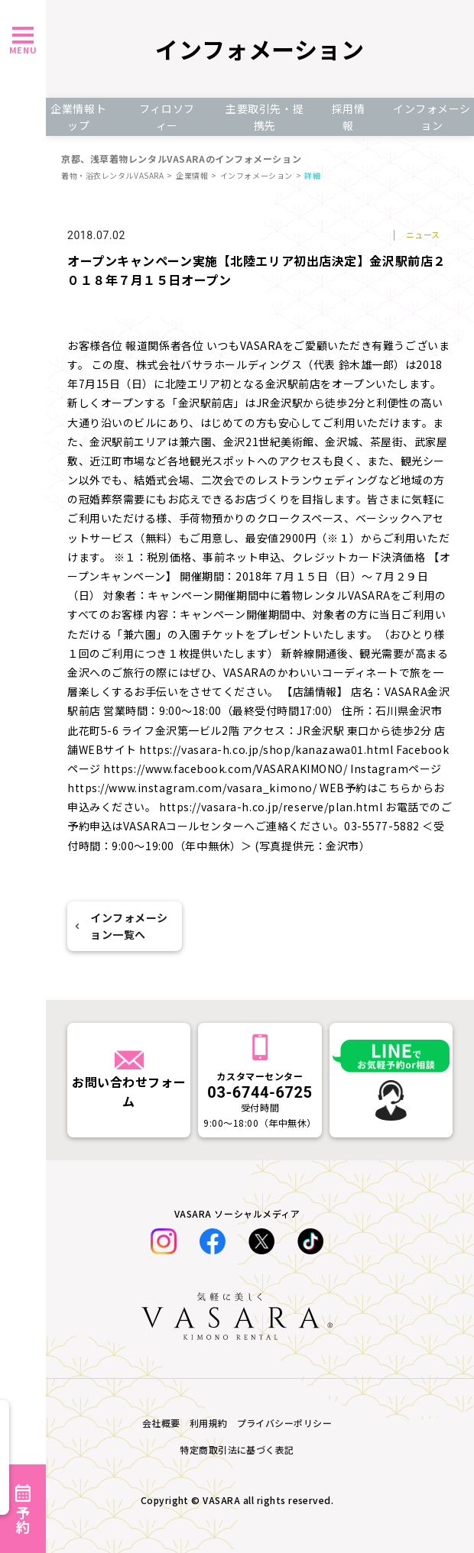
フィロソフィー (167, 117)
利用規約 (209, 1422)
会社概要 (161, 1422)
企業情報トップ (78, 117)
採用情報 (348, 117)
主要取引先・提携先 (265, 117)
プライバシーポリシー (285, 1422)
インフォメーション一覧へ (121, 926)
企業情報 (192, 175)
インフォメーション (256, 175)
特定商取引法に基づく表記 (237, 1449)
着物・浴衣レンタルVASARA (112, 175)
